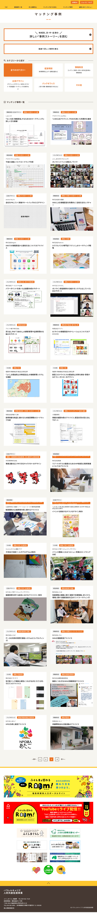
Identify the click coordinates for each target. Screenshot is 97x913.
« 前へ (34, 760)
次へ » (63, 760)
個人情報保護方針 (9, 909)
